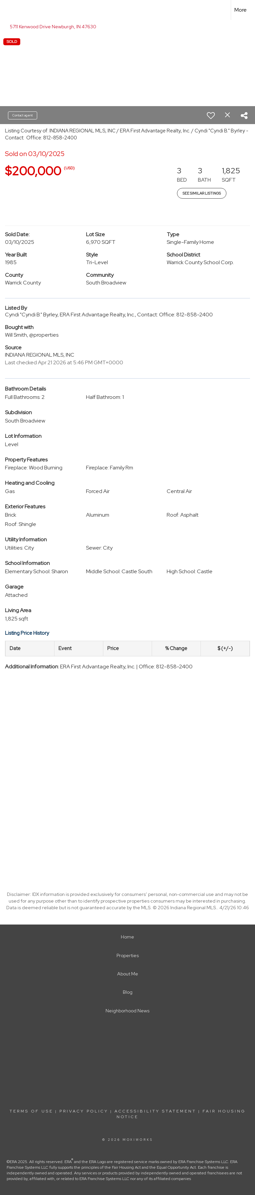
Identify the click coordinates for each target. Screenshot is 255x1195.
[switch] (211, 115)
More (240, 9)
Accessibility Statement (155, 1111)
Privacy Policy (83, 1111)
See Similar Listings (202, 193)
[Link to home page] (8, 10)
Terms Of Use (31, 1111)
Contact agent (22, 115)
